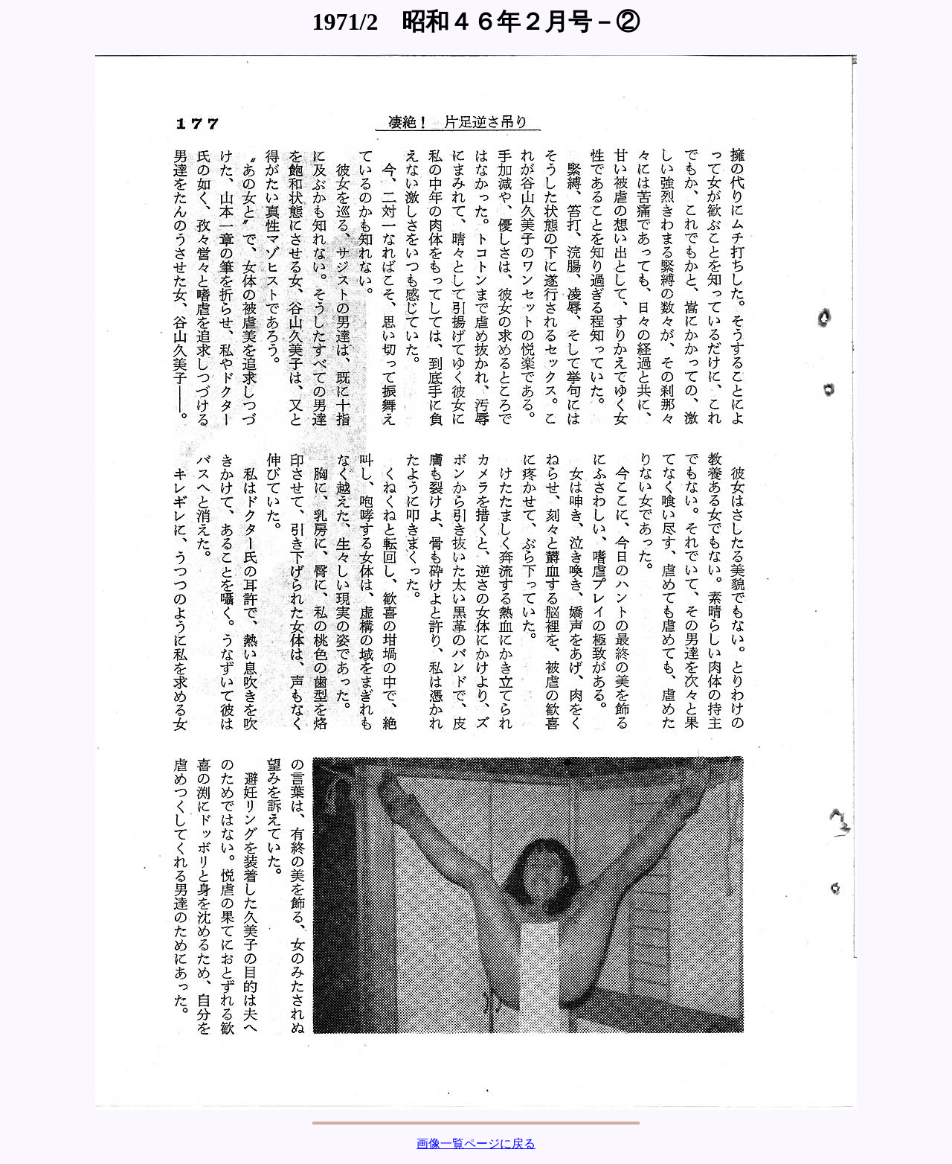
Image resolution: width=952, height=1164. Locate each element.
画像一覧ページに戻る (476, 1143)
